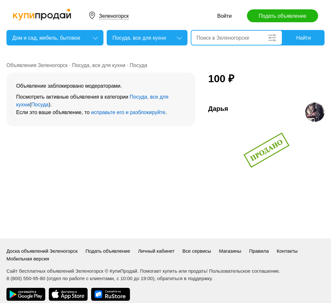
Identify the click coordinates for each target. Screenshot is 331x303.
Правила (259, 251)
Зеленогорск (114, 16)
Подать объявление (282, 16)
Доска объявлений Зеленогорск (42, 251)
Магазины (230, 251)
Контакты (287, 251)
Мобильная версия (27, 258)
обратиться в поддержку (184, 278)
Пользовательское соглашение (244, 271)
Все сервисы (196, 251)
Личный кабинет (156, 251)
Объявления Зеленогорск (37, 65)
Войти (224, 16)
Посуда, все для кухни (98, 65)
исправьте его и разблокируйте (128, 112)
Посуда (138, 65)
